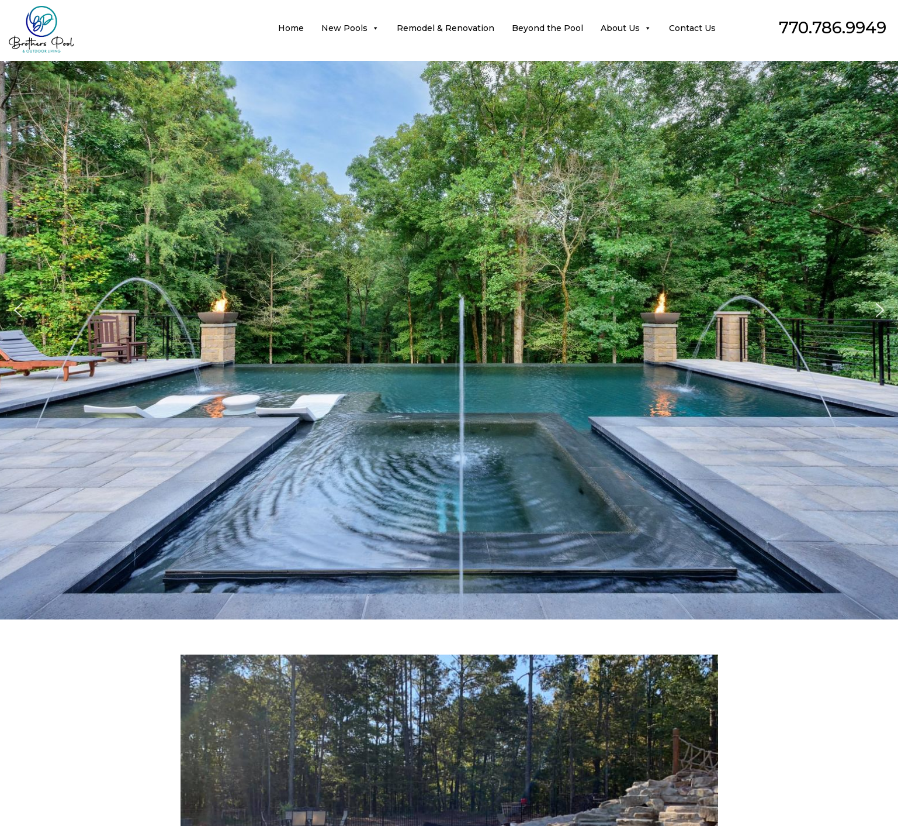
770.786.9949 (832, 27)
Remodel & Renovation (445, 28)
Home (291, 28)
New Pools (350, 28)
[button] (18, 310)
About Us (626, 28)
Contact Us (692, 28)
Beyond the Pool (547, 28)
